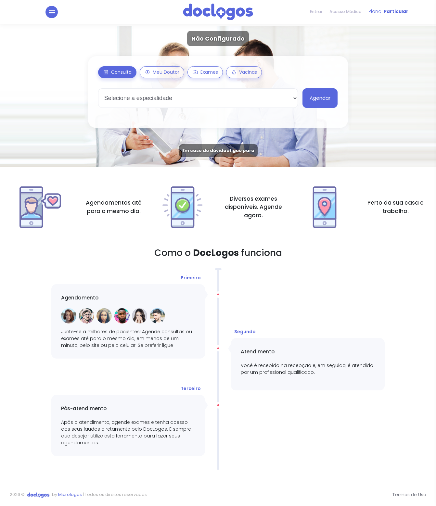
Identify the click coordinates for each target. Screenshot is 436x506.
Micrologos (70, 494)
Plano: (388, 13)
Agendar (320, 98)
